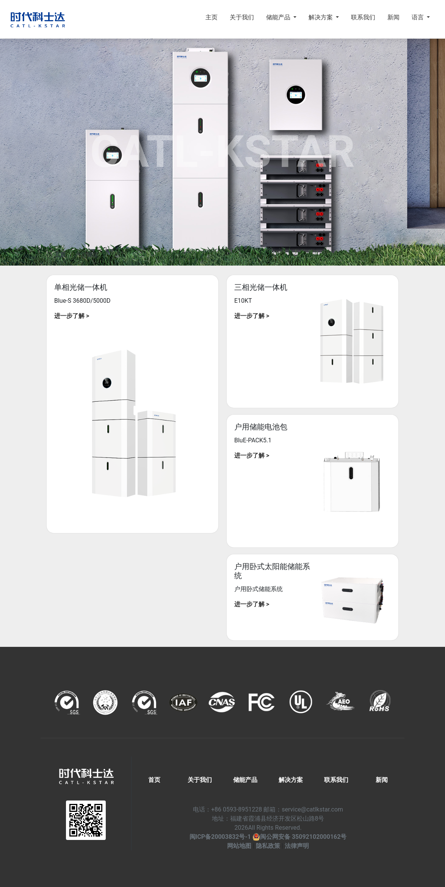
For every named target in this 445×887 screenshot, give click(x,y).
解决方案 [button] (321, 17)
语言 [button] (418, 17)
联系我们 (363, 17)
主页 (211, 17)
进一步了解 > (71, 315)
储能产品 (245, 779)
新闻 (393, 17)
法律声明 (297, 845)
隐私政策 (268, 845)
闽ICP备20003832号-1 (220, 836)
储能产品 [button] (279, 17)
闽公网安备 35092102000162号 (299, 836)
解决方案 (291, 779)
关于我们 (242, 17)
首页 (154, 779)
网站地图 (239, 845)
